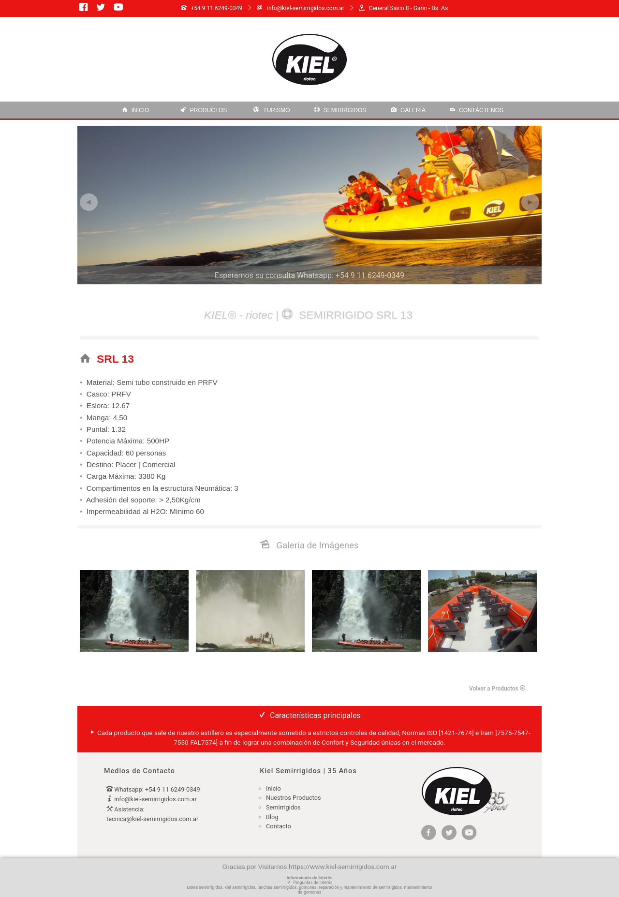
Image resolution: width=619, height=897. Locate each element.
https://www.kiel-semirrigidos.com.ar (343, 866)
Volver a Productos (497, 688)
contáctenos (476, 110)
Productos (203, 110)
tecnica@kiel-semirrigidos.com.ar (152, 819)
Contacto (278, 826)
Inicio (135, 110)
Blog (272, 817)
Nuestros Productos (293, 797)
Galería (408, 110)
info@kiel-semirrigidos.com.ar (155, 799)
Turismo (271, 110)
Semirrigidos (283, 807)
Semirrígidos (340, 110)
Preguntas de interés (312, 882)
